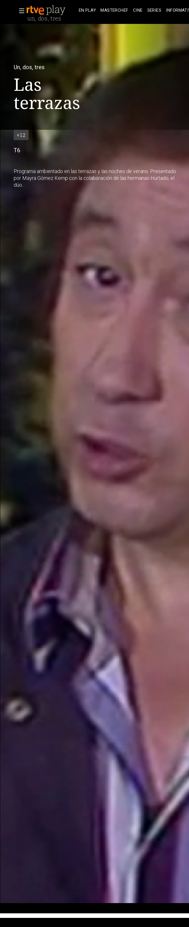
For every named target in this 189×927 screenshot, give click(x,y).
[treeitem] (87, 10)
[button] (20, 11)
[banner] (51, 10)
